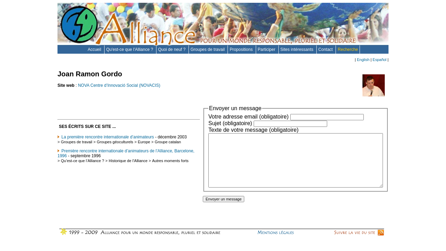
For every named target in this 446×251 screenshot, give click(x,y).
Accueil (95, 49)
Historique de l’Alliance (128, 170)
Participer (267, 49)
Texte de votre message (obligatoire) (232, 130)
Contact (326, 49)
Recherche (348, 49)
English (363, 60)
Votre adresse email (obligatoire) (227, 117)
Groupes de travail (208, 49)
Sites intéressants (297, 49)
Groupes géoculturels (115, 147)
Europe (144, 147)
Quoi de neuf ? (172, 49)
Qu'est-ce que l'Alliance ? (130, 49)
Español (379, 60)
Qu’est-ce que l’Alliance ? (82, 170)
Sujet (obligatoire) (209, 123)
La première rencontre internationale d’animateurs (107, 137)
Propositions (242, 49)
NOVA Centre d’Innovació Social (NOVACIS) (119, 85)
